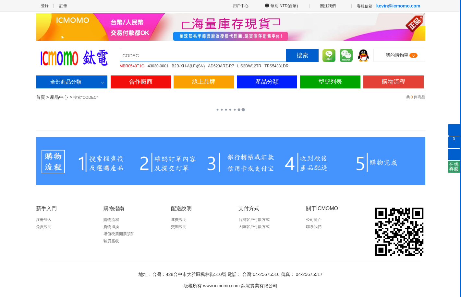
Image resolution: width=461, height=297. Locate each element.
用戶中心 (240, 5)
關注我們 (328, 5)
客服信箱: (388, 5)
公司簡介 (313, 219)
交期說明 (179, 226)
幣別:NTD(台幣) (284, 5)
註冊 (63, 6)
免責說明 (44, 226)
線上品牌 (203, 81)
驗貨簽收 (111, 241)
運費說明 (179, 219)
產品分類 (267, 81)
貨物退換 (111, 226)
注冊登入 (44, 219)
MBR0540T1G (132, 66)
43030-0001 (158, 66)
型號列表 (330, 81)
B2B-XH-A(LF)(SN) (188, 66)
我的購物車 (397, 55)
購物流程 (393, 81)
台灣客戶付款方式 (254, 219)
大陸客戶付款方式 (254, 226)
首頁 (40, 97)
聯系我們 (313, 226)
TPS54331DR (276, 66)
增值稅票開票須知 (119, 234)
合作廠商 (140, 81)
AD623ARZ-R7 (221, 66)
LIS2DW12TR (249, 66)
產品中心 (59, 97)
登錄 (45, 6)
